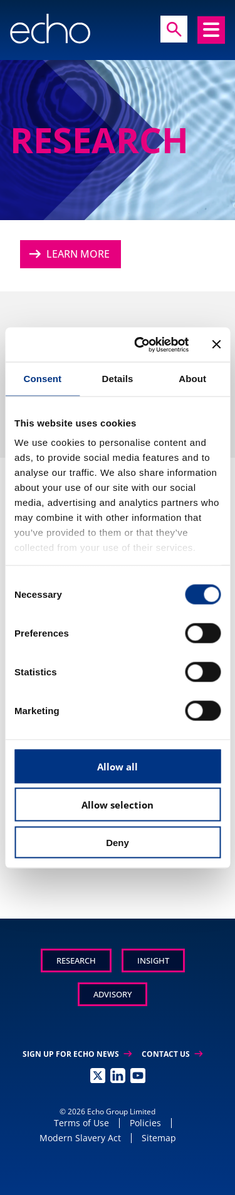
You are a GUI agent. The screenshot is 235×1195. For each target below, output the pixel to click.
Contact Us (172, 1054)
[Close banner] (216, 344)
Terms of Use (81, 1123)
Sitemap (159, 1138)
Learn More (68, 254)
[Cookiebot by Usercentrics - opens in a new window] (140, 344)
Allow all (117, 766)
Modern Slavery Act (80, 1138)
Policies (145, 1123)
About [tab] (192, 378)
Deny (117, 842)
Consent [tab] (42, 378)
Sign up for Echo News (77, 1054)
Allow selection (117, 805)
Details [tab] (117, 378)
